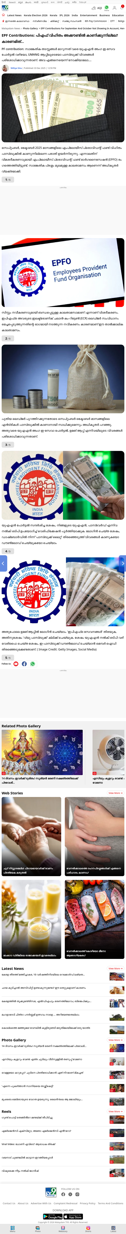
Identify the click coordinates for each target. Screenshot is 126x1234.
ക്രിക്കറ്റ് (54, 21)
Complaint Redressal (65, 1203)
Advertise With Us (41, 1203)
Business (104, 15)
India (75, 15)
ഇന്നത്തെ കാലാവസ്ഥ (17, 21)
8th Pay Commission (96, 21)
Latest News (13, 968)
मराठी (36, 2)
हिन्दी (4, 2)
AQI (99, 8)
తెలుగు (28, 2)
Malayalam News (11, 28)
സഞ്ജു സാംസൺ (72, 21)
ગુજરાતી (44, 2)
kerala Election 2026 (35, 15)
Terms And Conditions (110, 1203)
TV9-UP (82, 2)
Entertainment (88, 15)
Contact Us (9, 1203)
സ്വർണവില (40, 21)
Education (118, 15)
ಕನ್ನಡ (20, 2)
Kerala (53, 15)
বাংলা (52, 2)
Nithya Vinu (16, 68)
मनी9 (74, 2)
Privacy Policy (87, 1203)
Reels (6, 1111)
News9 (12, 2)
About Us (23, 1203)
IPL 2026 (65, 15)
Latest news (14, 15)
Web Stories (12, 792)
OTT (112, 21)
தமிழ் (67, 2)
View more (116, 793)
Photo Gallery (30, 28)
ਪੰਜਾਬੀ (59, 2)
